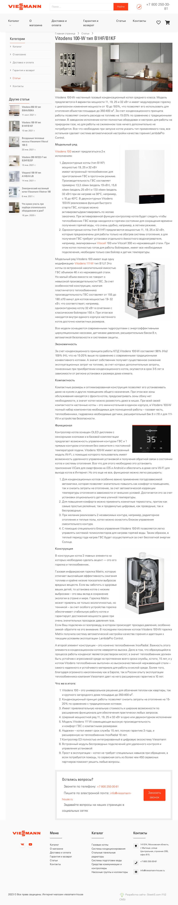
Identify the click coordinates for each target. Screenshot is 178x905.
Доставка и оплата (59, 23)
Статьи (121, 20)
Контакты (139, 20)
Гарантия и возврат (90, 23)
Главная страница (65, 33)
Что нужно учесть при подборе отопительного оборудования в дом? (34, 207)
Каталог (13, 20)
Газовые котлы (100, 844)
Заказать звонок (154, 795)
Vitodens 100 (63, 151)
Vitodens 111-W (84, 263)
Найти (120, 6)
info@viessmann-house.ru (152, 870)
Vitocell (101, 243)
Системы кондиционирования (108, 848)
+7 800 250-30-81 (158, 6)
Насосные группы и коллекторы (110, 872)
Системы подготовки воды (107, 860)
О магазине (35, 23)
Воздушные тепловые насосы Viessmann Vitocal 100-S (35, 141)
